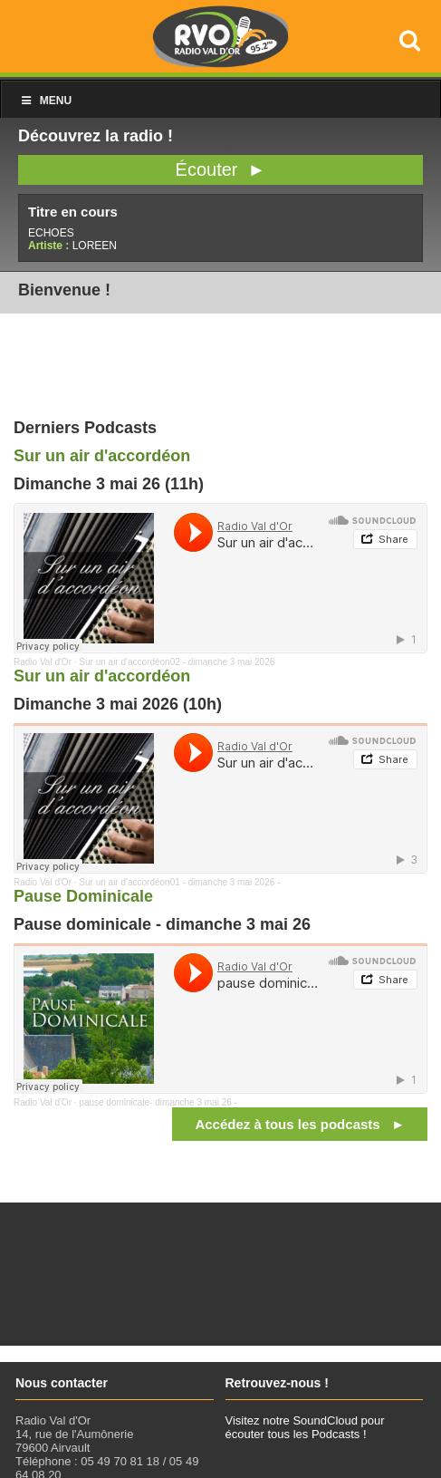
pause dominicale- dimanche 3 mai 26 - (158, 1102)
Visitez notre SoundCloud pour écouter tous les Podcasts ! (305, 1427)
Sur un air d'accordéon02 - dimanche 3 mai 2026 (176, 662)
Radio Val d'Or (43, 662)
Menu (45, 100)
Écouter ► (221, 169)
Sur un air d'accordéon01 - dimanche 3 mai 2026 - (179, 882)
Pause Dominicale (83, 896)
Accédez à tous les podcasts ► (300, 1124)
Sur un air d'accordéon (102, 456)
